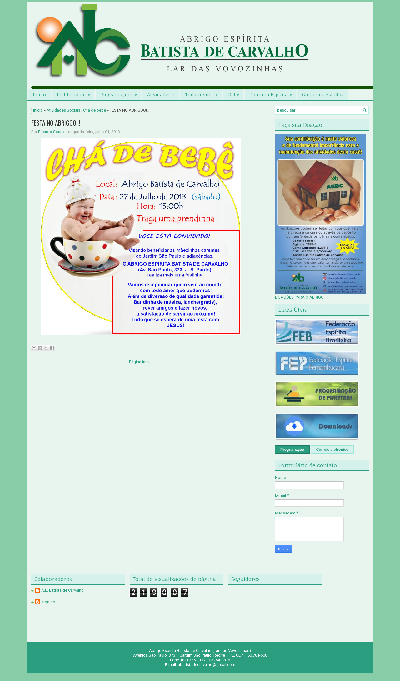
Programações (120, 93)
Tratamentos (203, 93)
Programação (292, 449)
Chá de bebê (94, 110)
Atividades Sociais (63, 110)
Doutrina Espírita (272, 93)
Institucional (75, 93)
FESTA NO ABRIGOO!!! (55, 123)
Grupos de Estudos (322, 94)
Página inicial (140, 362)
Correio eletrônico (332, 449)
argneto (48, 601)
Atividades (163, 93)
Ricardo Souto (51, 131)
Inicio (39, 94)
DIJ (235, 93)
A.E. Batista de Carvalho (62, 590)
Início (38, 110)
